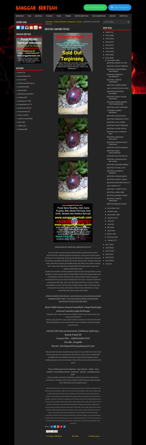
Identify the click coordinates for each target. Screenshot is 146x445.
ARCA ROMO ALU (114, 186)
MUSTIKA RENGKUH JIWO (118, 119)
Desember (111, 60)
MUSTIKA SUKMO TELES (117, 195)
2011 (107, 264)
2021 (107, 48)
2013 (107, 257)
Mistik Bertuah (81, 16)
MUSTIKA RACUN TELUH (117, 156)
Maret (110, 234)
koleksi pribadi (60, 22)
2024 (107, 39)
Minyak (113, 16)
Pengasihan (22, 104)
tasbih (20, 126)
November (111, 208)
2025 (107, 35)
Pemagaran (71, 22)
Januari (110, 240)
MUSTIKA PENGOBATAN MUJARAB (117, 160)
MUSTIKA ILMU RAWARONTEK (114, 152)
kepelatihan (22, 76)
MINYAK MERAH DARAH (117, 204)
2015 (107, 251)
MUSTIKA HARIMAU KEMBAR (115, 172)
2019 (107, 55)
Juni (109, 224)
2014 (107, 254)
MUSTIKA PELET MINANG (117, 125)
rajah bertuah (23, 119)
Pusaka (49, 16)
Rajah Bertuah (99, 16)
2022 (107, 45)
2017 (107, 244)
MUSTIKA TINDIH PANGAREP (114, 81)
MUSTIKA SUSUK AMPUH (117, 147)
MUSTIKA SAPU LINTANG (117, 107)
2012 (107, 261)
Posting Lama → (95, 436)
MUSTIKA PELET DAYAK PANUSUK (116, 98)
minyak (20, 90)
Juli (109, 221)
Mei (109, 227)
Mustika (38, 16)
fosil (19, 72)
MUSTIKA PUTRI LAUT (116, 168)
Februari (111, 237)
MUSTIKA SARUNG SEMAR (117, 164)
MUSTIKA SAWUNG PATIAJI (57, 29)
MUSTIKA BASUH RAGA (116, 116)
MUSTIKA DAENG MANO (117, 85)
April (109, 231)
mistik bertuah (23, 94)
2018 (107, 58)
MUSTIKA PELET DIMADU (117, 66)
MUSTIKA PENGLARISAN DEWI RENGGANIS (117, 103)
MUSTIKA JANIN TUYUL (117, 189)
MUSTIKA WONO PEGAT (116, 128)
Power (79, 22)
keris (20, 80)
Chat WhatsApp (95, 7)
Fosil (59, 16)
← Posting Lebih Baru (53, 436)
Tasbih (68, 16)
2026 (107, 32)
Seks (19, 122)
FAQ (29, 16)
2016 (107, 248)
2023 (107, 42)
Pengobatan (22, 111)
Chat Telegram (120, 7)
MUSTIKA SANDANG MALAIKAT (115, 138)
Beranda (20, 16)
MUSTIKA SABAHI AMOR (117, 176)
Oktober (110, 211)
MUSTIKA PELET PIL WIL (117, 63)
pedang (20, 97)
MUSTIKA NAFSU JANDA (117, 179)
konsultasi (22, 87)
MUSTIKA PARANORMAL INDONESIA (117, 70)
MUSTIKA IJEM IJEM (115, 192)
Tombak (21, 129)
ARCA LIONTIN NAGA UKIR (118, 88)
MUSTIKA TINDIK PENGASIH (114, 200)
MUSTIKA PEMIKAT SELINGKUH (115, 76)
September (112, 215)
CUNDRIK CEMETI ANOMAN (114, 111)
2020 (107, 51)
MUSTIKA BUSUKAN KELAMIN (115, 92)
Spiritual (124, 16)
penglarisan (22, 108)
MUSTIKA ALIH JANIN (116, 122)
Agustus (110, 218)
